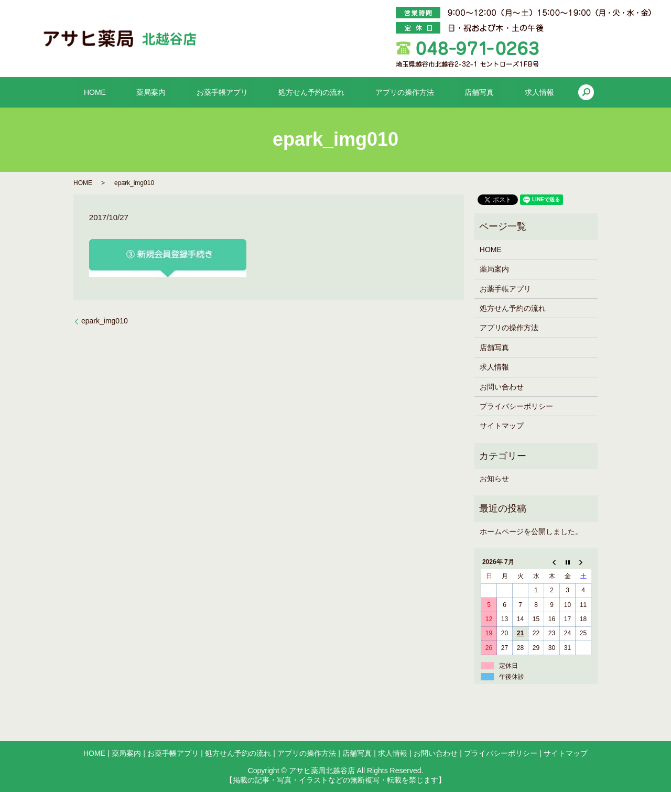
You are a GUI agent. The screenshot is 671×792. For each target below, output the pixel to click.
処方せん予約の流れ (311, 92)
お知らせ (494, 478)
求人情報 (500, 92)
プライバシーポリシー (516, 406)
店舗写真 (453, 92)
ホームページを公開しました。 (531, 531)
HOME (134, 92)
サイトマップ (502, 425)
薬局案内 (177, 92)
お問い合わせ (502, 387)
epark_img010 (104, 321)
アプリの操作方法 (391, 92)
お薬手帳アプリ (235, 92)
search (540, 92)
